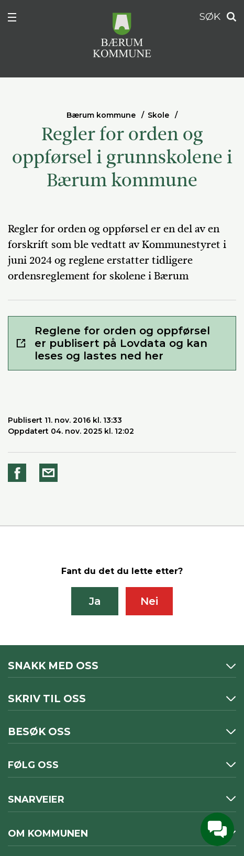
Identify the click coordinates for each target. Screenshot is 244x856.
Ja (95, 601)
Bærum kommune (101, 115)
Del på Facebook (19, 473)
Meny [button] (18, 19)
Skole (158, 115)
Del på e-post (50, 473)
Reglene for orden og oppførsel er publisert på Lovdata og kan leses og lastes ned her (122, 343)
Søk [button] (228, 17)
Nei (149, 601)
